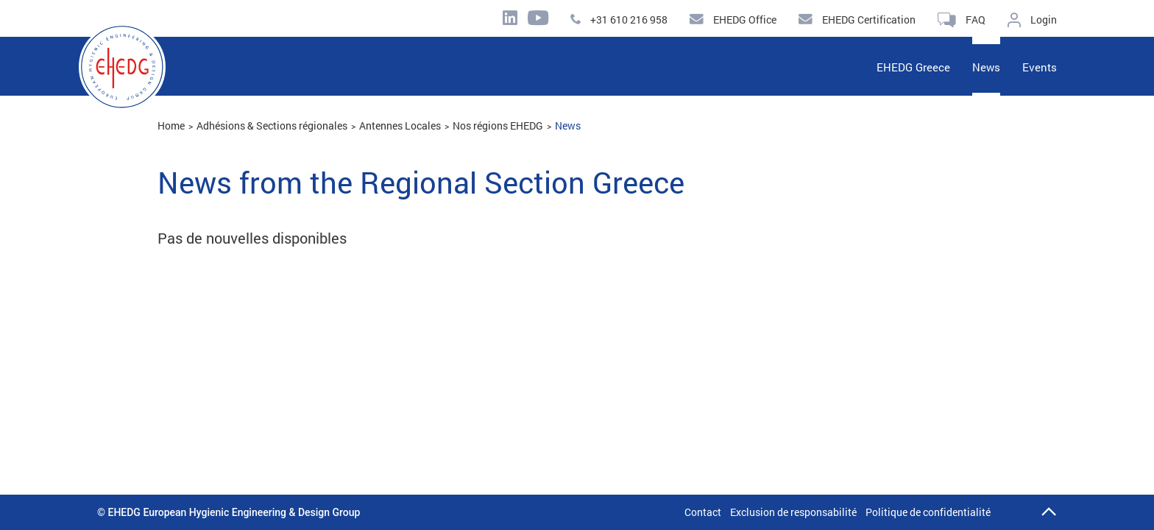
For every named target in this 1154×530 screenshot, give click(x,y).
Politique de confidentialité (928, 512)
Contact (702, 512)
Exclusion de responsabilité (793, 512)
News (568, 125)
